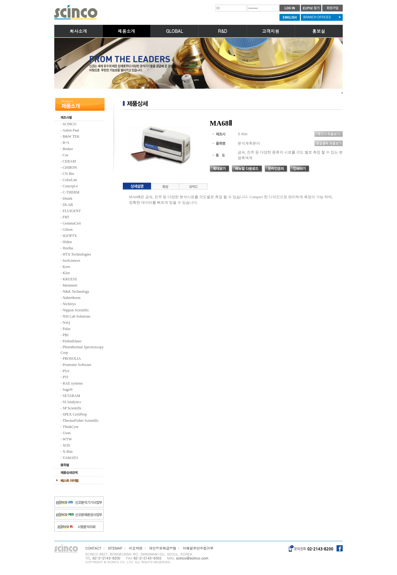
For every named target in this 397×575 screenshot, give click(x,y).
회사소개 (78, 31)
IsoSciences (71, 260)
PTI (65, 377)
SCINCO (69, 124)
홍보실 (318, 31)
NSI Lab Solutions (76, 316)
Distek (67, 198)
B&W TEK (71, 136)
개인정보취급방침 (162, 548)
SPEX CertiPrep (75, 414)
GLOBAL (174, 31)
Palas (66, 329)
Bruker (68, 149)
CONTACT (93, 548)
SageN (68, 389)
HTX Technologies (77, 254)
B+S (66, 142)
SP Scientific (72, 408)
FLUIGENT (72, 211)
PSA (66, 371)
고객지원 (270, 31)
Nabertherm (71, 298)
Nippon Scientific (76, 310)
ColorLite (70, 180)
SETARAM (71, 396)
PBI (66, 335)
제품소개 (126, 31)
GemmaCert (72, 223)
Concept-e (70, 186)
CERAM (69, 161)
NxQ (66, 322)
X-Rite (68, 451)
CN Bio (68, 174)
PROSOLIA (72, 358)
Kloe (66, 273)
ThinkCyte (70, 427)
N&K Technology (76, 291)
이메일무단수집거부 (198, 548)
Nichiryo (69, 304)
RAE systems (73, 383)
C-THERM (71, 192)
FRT (66, 217)
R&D (222, 31)
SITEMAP (115, 548)
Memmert (70, 285)
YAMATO (70, 458)
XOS (66, 445)
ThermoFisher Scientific (81, 420)
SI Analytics (72, 402)
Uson (66, 433)
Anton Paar (70, 130)
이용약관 (135, 548)
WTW (67, 439)
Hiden (67, 242)
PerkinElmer (72, 341)
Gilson (68, 229)
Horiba (68, 248)
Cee (66, 155)
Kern (66, 267)
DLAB (68, 205)
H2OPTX (70, 236)
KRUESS (70, 279)
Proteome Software (77, 365)
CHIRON (70, 167)
